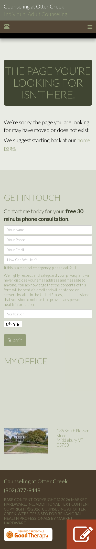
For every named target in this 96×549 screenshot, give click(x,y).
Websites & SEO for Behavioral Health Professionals (43, 516)
